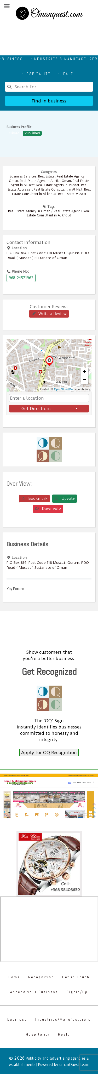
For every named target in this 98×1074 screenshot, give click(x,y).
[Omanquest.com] (49, 14)
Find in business (49, 101)
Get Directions (36, 408)
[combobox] (49, 87)
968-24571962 (21, 277)
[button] (49, 365)
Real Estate (46, 176)
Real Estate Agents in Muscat (57, 185)
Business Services (23, 176)
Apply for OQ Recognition (49, 752)
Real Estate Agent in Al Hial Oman (45, 181)
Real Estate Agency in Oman (29, 211)
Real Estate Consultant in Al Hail (58, 189)
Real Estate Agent (67, 211)
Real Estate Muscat (72, 194)
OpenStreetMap (64, 389)
